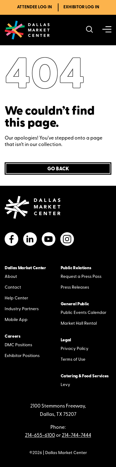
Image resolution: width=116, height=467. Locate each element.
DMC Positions (18, 345)
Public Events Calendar (83, 313)
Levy (65, 385)
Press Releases (75, 287)
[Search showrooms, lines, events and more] (89, 30)
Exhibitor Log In (81, 7)
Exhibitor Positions (22, 356)
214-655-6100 (40, 435)
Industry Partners (22, 309)
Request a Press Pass (81, 276)
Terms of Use (73, 359)
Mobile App (16, 320)
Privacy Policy (74, 349)
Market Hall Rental (79, 323)
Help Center (16, 298)
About (11, 276)
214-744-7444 (76, 435)
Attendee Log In (34, 7)
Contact (13, 287)
